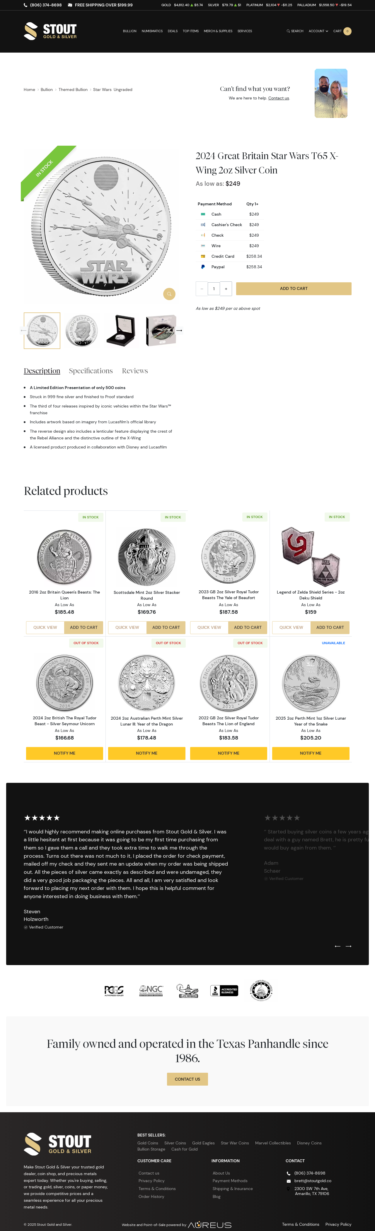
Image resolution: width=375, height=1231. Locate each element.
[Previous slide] (24, 330)
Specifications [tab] (91, 371)
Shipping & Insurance (233, 1182)
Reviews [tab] (135, 371)
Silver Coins (175, 1136)
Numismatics (152, 31)
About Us (221, 1166)
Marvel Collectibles (273, 1136)
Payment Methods (230, 1174)
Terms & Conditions (157, 1182)
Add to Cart (294, 288)
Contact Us (187, 1072)
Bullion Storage (151, 1142)
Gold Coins (147, 1136)
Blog (217, 1190)
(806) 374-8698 (46, 5)
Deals (173, 31)
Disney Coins (309, 1136)
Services (245, 31)
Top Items (191, 31)
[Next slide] (179, 330)
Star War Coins (235, 1136)
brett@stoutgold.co (312, 1174)
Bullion (130, 31)
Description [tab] (42, 371)
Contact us (278, 98)
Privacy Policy (152, 1174)
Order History (151, 1190)
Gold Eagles (203, 1136)
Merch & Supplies (218, 31)
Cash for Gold (184, 1142)
